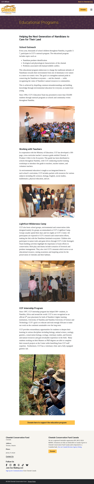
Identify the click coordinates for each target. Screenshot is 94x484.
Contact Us (10, 456)
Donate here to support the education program (47, 422)
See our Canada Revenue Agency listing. (70, 447)
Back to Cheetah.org (85, 2)
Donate (83, 9)
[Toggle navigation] (91, 9)
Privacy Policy (32, 481)
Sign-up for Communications (14, 470)
